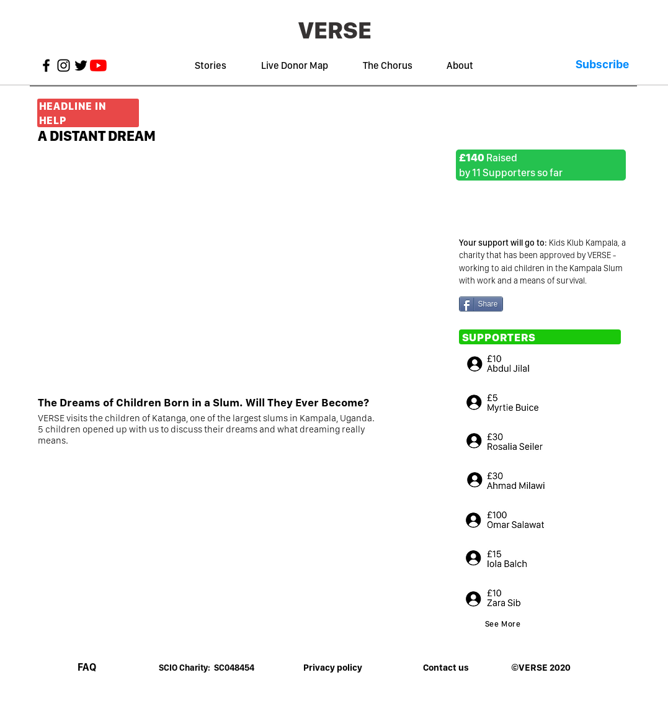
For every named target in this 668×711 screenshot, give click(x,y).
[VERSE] (335, 30)
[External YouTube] (241, 269)
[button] (602, 65)
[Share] (481, 304)
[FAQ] (87, 667)
